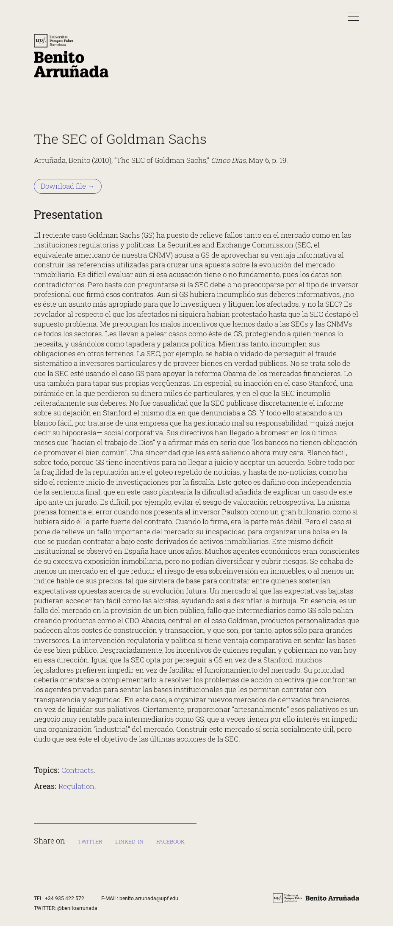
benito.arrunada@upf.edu (148, 898)
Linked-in (129, 841)
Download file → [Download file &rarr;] (68, 186)
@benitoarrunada (77, 908)
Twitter (90, 841)
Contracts (77, 770)
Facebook (170, 841)
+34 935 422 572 (64, 898)
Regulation (76, 786)
